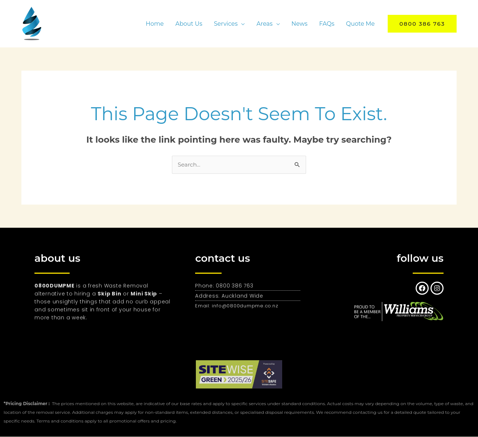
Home (155, 23)
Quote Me (360, 23)
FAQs (326, 23)
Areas (264, 23)
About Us (188, 23)
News (300, 23)
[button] (422, 24)
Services (226, 23)
